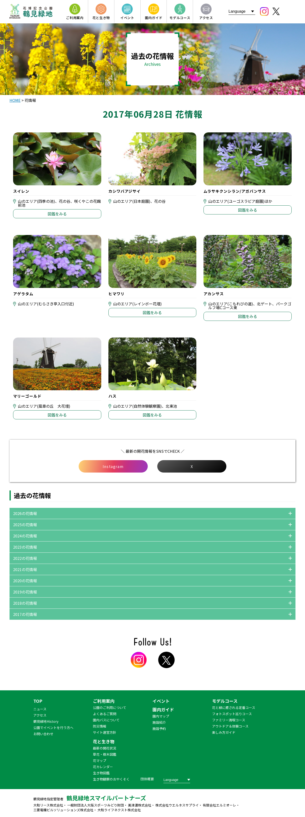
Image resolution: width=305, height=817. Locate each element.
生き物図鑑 (101, 772)
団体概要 (147, 778)
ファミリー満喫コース (228, 720)
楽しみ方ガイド (223, 732)
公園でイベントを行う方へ (53, 727)
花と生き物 (103, 741)
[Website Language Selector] (242, 11)
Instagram (113, 466)
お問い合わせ (43, 733)
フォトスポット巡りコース (232, 713)
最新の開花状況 (104, 748)
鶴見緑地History (45, 721)
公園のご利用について (109, 707)
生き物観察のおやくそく (111, 779)
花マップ (99, 760)
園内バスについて (106, 720)
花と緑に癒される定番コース (233, 707)
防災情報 (99, 726)
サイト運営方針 (104, 732)
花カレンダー (103, 766)
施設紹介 (159, 722)
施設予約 (159, 728)
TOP (37, 701)
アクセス (39, 715)
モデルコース (225, 701)
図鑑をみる (57, 214)
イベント (161, 701)
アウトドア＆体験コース (230, 726)
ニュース (39, 709)
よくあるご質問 (104, 713)
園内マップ (160, 716)
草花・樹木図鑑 (104, 754)
